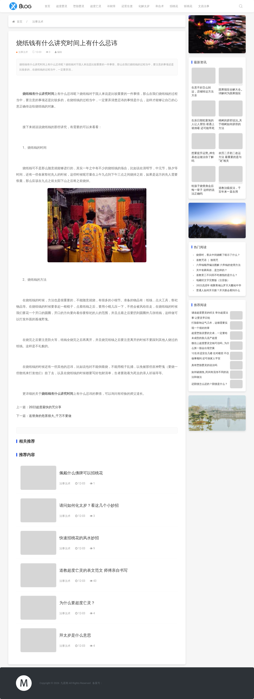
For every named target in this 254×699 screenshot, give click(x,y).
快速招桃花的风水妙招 (79, 537)
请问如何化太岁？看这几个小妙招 (89, 505)
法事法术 (37, 21)
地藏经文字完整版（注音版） (213, 280)
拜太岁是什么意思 (75, 635)
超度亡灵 (95, 6)
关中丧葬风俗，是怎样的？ (211, 270)
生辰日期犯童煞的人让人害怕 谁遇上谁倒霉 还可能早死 (202, 124)
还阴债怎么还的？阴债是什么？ (209, 383)
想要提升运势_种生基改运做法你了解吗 (203, 156)
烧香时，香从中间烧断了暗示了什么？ (218, 254)
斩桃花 (188, 6)
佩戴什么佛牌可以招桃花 (81, 473)
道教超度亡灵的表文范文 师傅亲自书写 (93, 570)
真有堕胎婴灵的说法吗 (204, 365)
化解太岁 (144, 6)
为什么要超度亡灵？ (77, 602)
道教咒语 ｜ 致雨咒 (207, 260)
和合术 (159, 6)
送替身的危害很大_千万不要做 (50, 416)
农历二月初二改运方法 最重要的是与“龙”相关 (230, 156)
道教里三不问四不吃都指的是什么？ (216, 275)
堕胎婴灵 (78, 6)
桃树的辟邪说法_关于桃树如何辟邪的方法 (230, 124)
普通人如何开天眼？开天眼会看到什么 (218, 290)
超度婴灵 (61, 6)
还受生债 (127, 6)
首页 (47, 6)
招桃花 (174, 6)
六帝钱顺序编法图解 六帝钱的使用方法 (218, 264)
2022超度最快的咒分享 (45, 407)
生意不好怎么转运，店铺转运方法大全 (202, 91)
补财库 (111, 6)
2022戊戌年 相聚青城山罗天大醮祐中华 (218, 285)
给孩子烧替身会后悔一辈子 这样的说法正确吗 (202, 189)
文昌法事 (203, 6)
